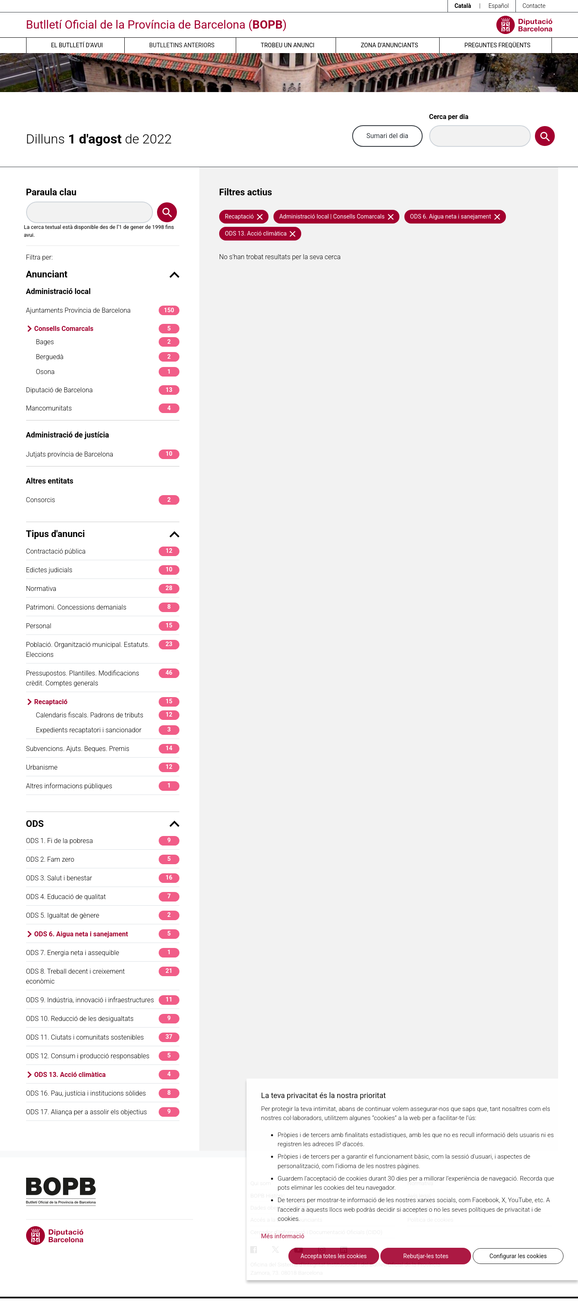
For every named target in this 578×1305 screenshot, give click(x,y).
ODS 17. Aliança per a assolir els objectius (102, 1112)
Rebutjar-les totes (425, 1256)
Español (499, 5)
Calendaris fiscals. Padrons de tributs (107, 715)
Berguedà (107, 357)
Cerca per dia (449, 117)
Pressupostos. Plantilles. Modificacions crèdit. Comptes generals (102, 677)
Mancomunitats (102, 408)
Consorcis (102, 500)
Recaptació (106, 702)
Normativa (102, 588)
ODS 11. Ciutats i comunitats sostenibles (102, 1037)
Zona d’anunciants (389, 45)
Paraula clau (51, 192)
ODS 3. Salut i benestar (102, 878)
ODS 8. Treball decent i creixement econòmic (102, 976)
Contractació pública (102, 551)
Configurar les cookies (518, 1256)
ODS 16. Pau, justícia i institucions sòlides (102, 1093)
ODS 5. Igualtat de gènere (102, 915)
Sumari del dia (387, 136)
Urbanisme (102, 767)
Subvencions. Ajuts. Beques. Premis (102, 748)
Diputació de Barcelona (102, 390)
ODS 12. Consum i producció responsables (102, 1056)
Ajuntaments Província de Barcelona (102, 310)
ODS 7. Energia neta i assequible (102, 952)
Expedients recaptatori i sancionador (107, 730)
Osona (107, 372)
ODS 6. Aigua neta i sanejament (106, 934)
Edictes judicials (102, 570)
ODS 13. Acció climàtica (106, 1074)
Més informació (283, 1236)
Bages (107, 342)
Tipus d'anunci (102, 534)
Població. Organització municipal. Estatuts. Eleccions (102, 649)
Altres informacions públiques (102, 786)
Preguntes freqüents (497, 45)
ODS (102, 824)
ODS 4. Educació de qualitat (102, 897)
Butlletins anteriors (182, 45)
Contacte (534, 5)
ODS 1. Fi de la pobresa (102, 841)
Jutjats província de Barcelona (102, 454)
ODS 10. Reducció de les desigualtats (102, 1018)
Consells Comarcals (106, 328)
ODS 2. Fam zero (102, 859)
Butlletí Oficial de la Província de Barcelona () (156, 25)
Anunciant (102, 274)
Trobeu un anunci (287, 45)
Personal (102, 626)
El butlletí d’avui (77, 45)
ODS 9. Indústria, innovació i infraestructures (102, 1000)
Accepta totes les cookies (333, 1256)
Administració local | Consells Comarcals (336, 216)
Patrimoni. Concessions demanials (102, 607)
